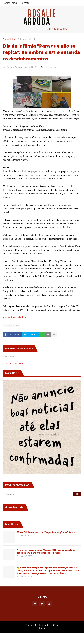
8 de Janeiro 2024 (26, 39)
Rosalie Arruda (41, 625)
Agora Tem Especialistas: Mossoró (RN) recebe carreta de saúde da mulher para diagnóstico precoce (46, 551)
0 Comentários (51, 67)
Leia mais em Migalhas (15, 317)
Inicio (42, 628)
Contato (25, 3)
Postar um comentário (13, 363)
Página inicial (9, 39)
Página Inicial (10, 3)
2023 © (55, 625)
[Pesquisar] (38, 494)
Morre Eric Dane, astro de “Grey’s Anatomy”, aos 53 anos (46, 532)
